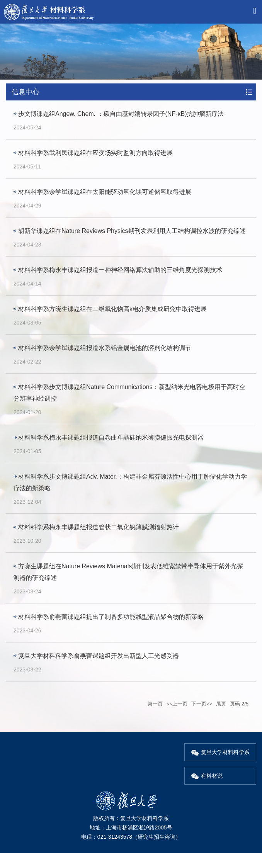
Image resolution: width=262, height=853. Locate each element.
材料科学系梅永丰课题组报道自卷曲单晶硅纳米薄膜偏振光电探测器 (111, 437)
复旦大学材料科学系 (220, 752)
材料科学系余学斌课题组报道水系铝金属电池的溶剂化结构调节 (104, 348)
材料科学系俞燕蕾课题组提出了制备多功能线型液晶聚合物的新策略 (111, 616)
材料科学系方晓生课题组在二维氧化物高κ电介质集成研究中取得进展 (112, 309)
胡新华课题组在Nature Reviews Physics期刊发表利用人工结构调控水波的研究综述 (132, 231)
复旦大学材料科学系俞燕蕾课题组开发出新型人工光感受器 (98, 655)
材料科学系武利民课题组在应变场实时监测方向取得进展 (95, 153)
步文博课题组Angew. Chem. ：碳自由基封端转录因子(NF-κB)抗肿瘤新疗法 (121, 113)
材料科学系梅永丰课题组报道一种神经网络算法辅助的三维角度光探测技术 (120, 270)
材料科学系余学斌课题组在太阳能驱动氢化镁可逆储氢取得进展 (104, 192)
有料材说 (207, 776)
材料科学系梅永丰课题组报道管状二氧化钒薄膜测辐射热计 (98, 527)
